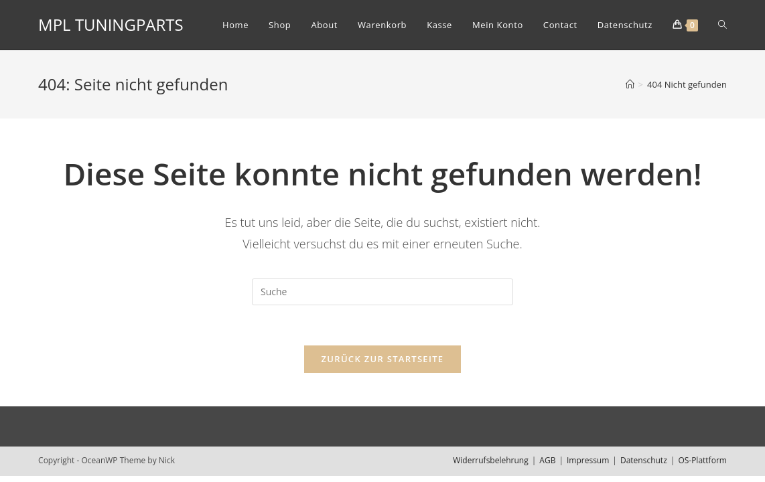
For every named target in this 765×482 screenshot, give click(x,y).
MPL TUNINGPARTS (111, 24)
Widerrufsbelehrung (490, 460)
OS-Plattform (702, 460)
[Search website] (722, 25)
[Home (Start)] (630, 84)
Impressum (588, 460)
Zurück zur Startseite (383, 359)
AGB (547, 460)
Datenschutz (643, 460)
